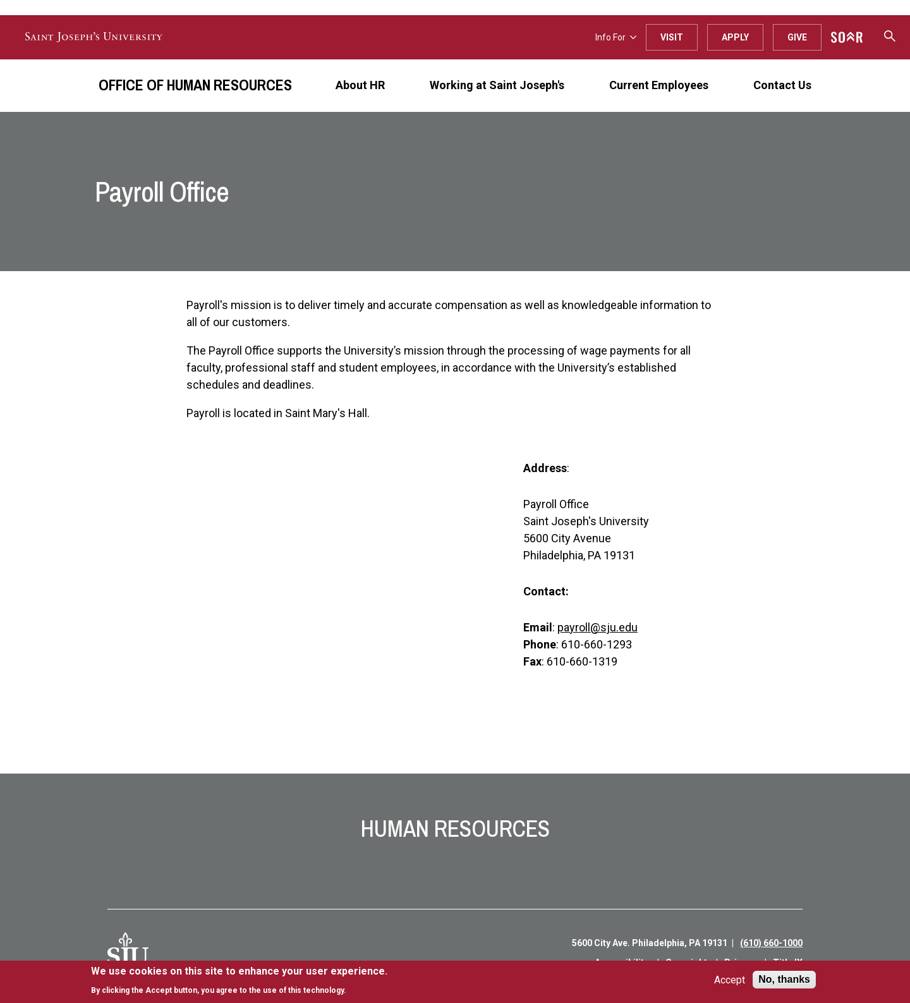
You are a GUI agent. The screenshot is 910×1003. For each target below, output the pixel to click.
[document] (239, 980)
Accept (729, 980)
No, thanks (784, 979)
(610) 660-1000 (771, 943)
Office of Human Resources (195, 85)
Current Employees (658, 85)
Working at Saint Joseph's (497, 85)
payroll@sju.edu (597, 627)
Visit (671, 37)
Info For (615, 37)
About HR (360, 85)
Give (797, 37)
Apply (735, 37)
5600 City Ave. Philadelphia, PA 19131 (649, 943)
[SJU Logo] (128, 953)
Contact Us (782, 85)
